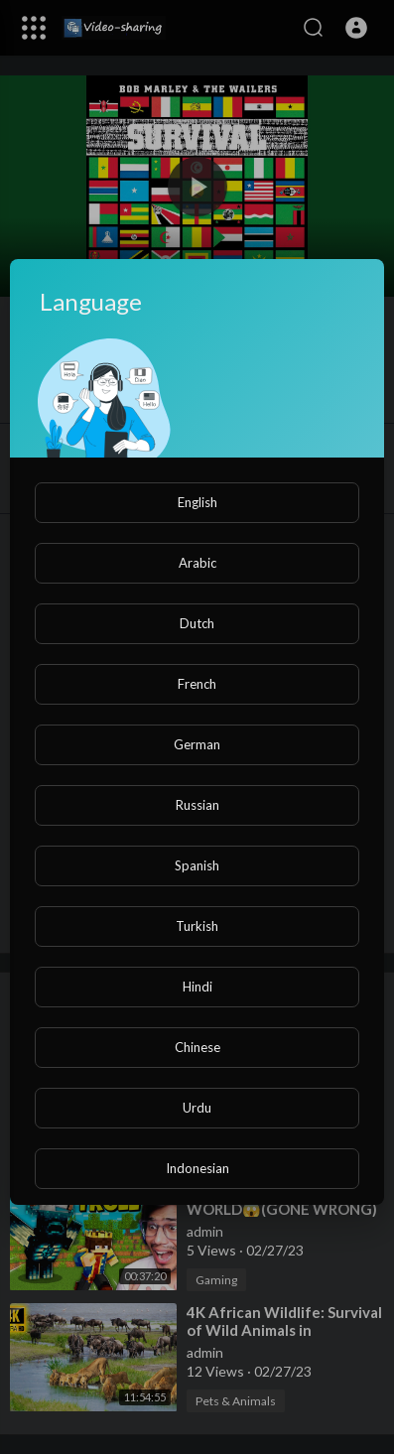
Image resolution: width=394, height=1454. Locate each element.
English (197, 502)
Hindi (197, 986)
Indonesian (197, 1168)
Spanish (197, 865)
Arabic (197, 563)
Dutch (197, 623)
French (197, 684)
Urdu (197, 1108)
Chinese (197, 1047)
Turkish (197, 926)
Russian (197, 805)
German (197, 744)
